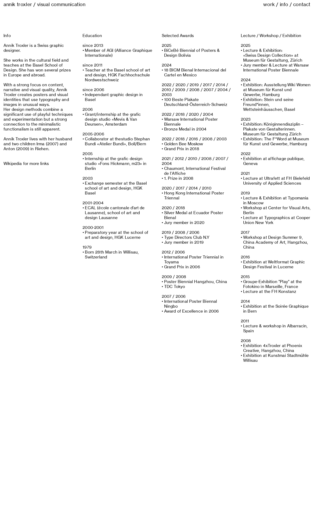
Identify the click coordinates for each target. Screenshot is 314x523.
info (284, 4)
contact (301, 4)
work (269, 4)
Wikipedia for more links (26, 164)
